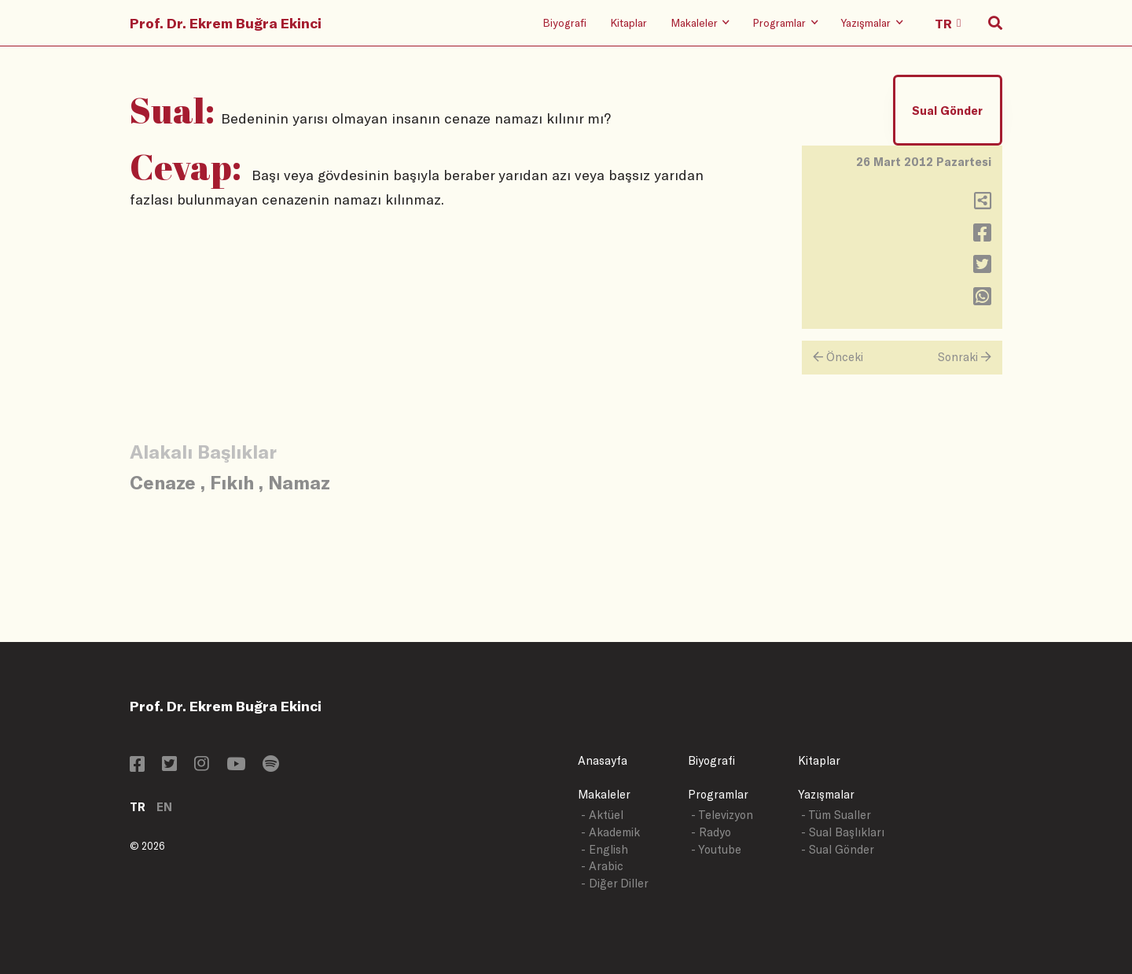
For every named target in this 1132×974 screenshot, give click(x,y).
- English (604, 849)
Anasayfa (602, 760)
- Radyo (711, 832)
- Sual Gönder (837, 849)
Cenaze (163, 481)
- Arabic (602, 866)
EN (164, 807)
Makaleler (604, 794)
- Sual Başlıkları (842, 832)
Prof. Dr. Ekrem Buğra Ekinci (226, 22)
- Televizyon (722, 814)
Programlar (718, 794)
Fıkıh (232, 481)
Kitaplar (628, 22)
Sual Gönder (947, 110)
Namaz (299, 481)
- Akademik (610, 832)
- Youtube (716, 849)
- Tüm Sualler (836, 814)
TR (137, 807)
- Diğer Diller (615, 883)
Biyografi (564, 22)
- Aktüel (602, 814)
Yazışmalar (826, 794)
